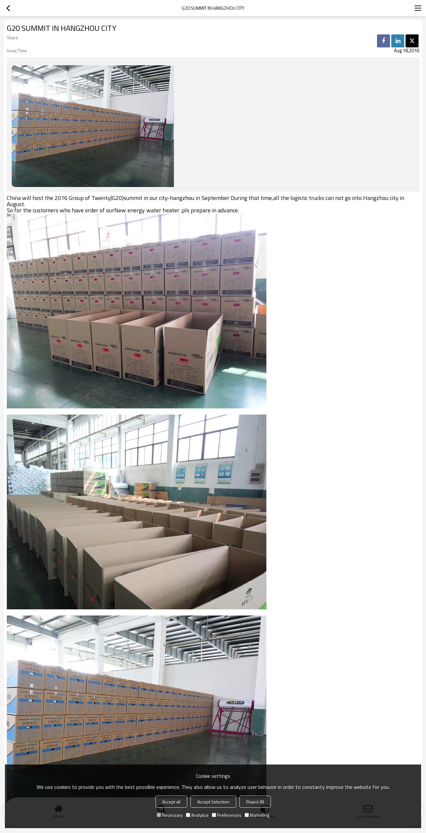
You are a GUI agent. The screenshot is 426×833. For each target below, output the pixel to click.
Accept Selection (213, 801)
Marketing (257, 815)
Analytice (197, 815)
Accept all (171, 801)
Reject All (255, 801)
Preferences (226, 815)
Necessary (170, 815)
